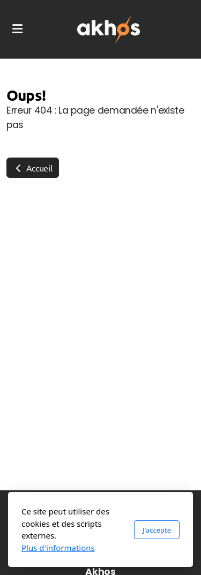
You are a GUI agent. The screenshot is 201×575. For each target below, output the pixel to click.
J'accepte (157, 530)
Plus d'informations (58, 547)
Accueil (32, 167)
